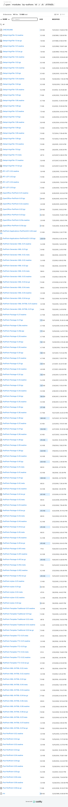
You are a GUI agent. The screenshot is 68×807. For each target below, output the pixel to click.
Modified (56, 19)
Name (6, 19)
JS (42, 4)
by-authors (27, 4)
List (56, 14)
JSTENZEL (49, 4)
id (36, 4)
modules (16, 4)
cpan (7, 4)
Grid (62, 14)
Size (41, 19)
